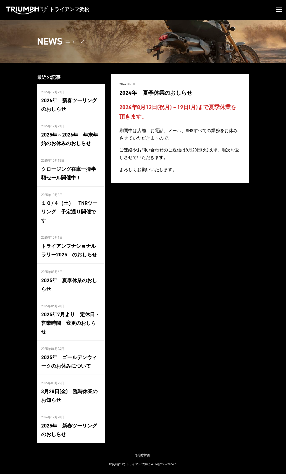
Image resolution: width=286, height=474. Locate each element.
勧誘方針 (143, 452)
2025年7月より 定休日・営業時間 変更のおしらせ (70, 321)
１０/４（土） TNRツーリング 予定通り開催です (69, 211)
